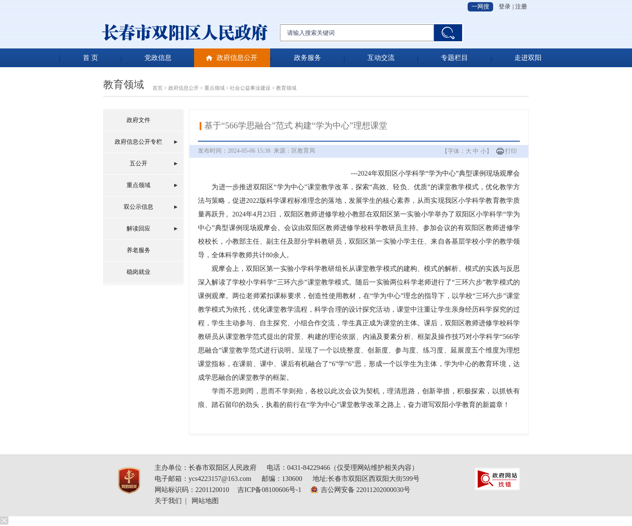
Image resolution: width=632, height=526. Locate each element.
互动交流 (381, 57)
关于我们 (168, 500)
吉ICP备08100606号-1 (269, 489)
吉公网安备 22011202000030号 (365, 489)
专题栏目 (454, 57)
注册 (521, 6)
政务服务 (307, 57)
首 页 (90, 57)
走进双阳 (528, 57)
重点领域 (214, 88)
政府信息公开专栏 (138, 142)
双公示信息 (138, 207)
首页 (157, 88)
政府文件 (138, 120)
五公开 (138, 163)
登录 (505, 6)
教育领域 (123, 84)
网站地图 (205, 500)
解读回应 (138, 228)
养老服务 (138, 250)
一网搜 (480, 6)
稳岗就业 (138, 272)
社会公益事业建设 (250, 88)
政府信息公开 (237, 57)
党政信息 (158, 57)
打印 (511, 151)
